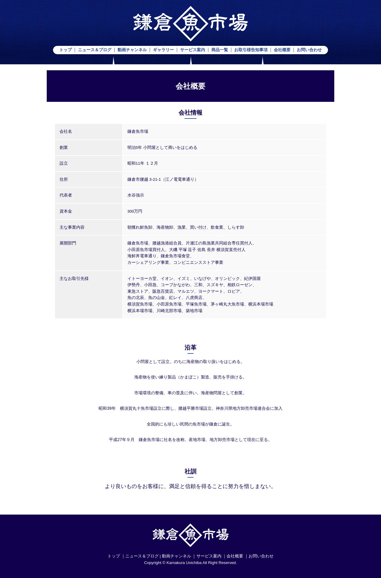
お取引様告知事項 (251, 50)
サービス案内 (192, 50)
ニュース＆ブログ (94, 50)
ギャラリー (163, 50)
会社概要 (282, 50)
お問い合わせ (309, 50)
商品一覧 (219, 50)
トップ (65, 50)
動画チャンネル (132, 50)
